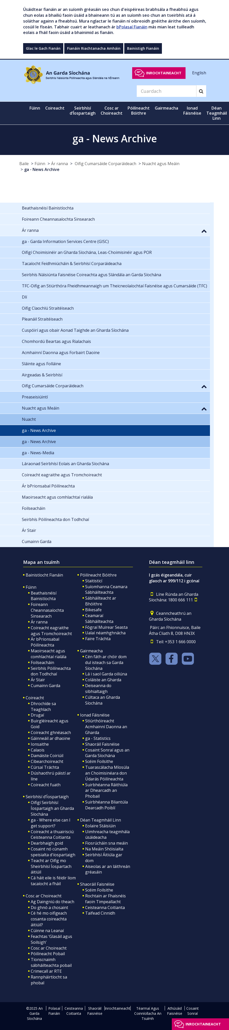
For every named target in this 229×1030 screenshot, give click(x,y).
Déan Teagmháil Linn (100, 820)
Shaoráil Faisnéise (102, 744)
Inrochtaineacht (163, 73)
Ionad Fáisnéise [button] (192, 110)
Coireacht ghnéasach (51, 732)
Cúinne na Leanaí (47, 930)
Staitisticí (93, 581)
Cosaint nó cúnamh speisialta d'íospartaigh (53, 852)
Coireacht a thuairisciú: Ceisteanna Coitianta (52, 834)
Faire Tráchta (98, 638)
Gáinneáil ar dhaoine (50, 738)
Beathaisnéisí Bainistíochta (43, 596)
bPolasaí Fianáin (131, 27)
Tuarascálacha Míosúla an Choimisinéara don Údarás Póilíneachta (107, 773)
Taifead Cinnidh (100, 913)
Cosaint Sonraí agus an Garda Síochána (107, 753)
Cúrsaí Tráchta (45, 767)
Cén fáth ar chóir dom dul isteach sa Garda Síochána (106, 662)
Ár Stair (38, 680)
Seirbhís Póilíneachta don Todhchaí (51, 671)
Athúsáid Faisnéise (174, 1011)
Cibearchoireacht (47, 761)
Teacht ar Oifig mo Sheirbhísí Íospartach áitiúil (51, 866)
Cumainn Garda (45, 685)
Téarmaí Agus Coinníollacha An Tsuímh (147, 1013)
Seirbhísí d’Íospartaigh (47, 796)
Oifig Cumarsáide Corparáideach (105, 163)
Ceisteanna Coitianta (105, 907)
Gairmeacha (91, 651)
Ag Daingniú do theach (52, 901)
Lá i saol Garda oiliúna (106, 674)
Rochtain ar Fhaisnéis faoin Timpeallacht (105, 898)
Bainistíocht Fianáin (44, 575)
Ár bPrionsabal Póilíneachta (45, 642)
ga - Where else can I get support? (50, 823)
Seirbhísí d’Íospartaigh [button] (83, 110)
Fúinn (40, 163)
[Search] (166, 91)
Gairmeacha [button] (166, 108)
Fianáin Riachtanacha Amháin (93, 48)
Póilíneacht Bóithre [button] (139, 110)
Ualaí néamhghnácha (105, 633)
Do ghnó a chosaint (49, 907)
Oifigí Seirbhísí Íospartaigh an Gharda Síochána (52, 808)
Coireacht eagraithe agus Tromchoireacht (51, 630)
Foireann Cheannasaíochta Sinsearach (47, 610)
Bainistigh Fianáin (143, 48)
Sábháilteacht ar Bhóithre (100, 601)
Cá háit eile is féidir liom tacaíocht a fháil (53, 880)
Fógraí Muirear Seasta (106, 627)
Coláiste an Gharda (103, 680)
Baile (24, 163)
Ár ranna (59, 163)
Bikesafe (93, 610)
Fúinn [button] (34, 108)
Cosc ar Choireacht (44, 896)
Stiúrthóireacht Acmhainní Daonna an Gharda (106, 726)
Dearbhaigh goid (47, 843)
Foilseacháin (42, 662)
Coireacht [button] (55, 108)
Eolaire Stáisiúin (100, 826)
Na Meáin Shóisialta (104, 849)
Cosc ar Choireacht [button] (112, 110)
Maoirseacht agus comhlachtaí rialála (48, 653)
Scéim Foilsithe (99, 761)
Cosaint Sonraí (192, 1011)
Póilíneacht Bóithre (98, 575)
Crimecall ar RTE (46, 971)
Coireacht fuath (45, 785)
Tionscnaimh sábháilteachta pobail (51, 962)
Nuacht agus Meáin (160, 163)
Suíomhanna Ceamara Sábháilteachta (106, 589)
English (199, 73)
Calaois (37, 750)
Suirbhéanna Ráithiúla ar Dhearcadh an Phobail (106, 790)
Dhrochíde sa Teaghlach (43, 706)
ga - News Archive (41, 169)
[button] (204, 231)
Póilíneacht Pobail (48, 953)
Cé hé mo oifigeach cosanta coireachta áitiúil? (49, 919)
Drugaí (37, 715)
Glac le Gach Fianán (43, 48)
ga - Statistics (98, 738)
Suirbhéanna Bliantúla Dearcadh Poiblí (106, 805)
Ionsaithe (40, 744)
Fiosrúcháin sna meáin (106, 843)
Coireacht (35, 698)
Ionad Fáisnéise (95, 715)
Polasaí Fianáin (54, 1011)
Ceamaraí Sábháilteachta (99, 618)
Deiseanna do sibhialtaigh (98, 688)
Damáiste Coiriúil (47, 755)
